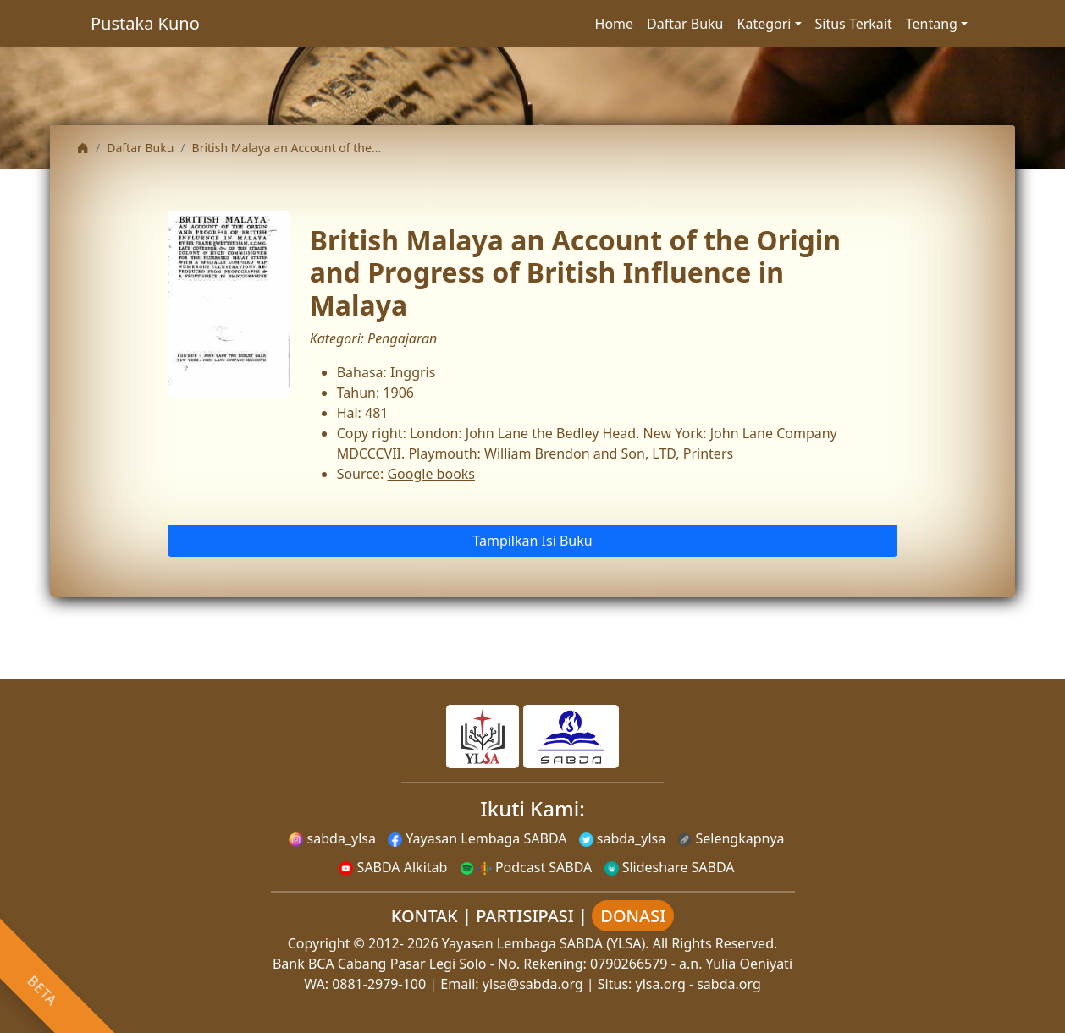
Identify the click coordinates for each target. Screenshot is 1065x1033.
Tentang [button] (931, 23)
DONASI (632, 915)
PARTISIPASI (525, 915)
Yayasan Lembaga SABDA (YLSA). (545, 943)
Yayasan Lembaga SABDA (477, 838)
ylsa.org (661, 984)
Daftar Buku (685, 23)
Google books (431, 473)
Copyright (319, 943)
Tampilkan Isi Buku (532, 540)
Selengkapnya (730, 838)
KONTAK (424, 915)
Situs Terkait (853, 23)
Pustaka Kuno (145, 23)
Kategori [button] (764, 23)
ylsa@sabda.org (533, 984)
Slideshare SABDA (669, 867)
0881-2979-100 (379, 984)
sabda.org (729, 984)
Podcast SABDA (526, 867)
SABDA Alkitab (393, 867)
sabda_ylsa (332, 838)
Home (614, 23)
